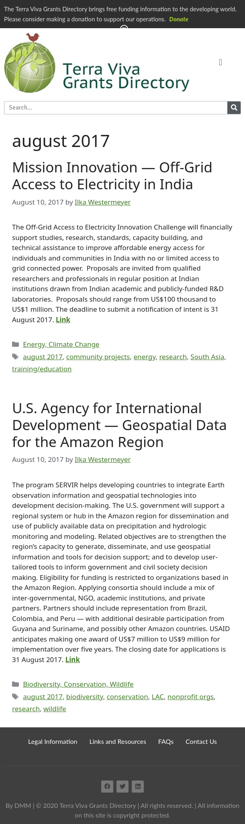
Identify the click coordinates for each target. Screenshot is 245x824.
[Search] (234, 107)
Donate (178, 19)
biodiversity (84, 696)
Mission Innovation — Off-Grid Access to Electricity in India (112, 175)
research (173, 356)
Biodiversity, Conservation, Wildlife (78, 684)
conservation (127, 696)
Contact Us (201, 741)
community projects (98, 356)
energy (144, 356)
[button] (220, 62)
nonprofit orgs (190, 696)
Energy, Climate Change (61, 344)
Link (63, 319)
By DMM (18, 805)
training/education (41, 368)
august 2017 (43, 356)
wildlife (54, 708)
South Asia (207, 356)
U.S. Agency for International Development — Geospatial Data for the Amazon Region (119, 424)
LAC (158, 696)
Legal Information (53, 741)
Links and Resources (118, 741)
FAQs (166, 741)
